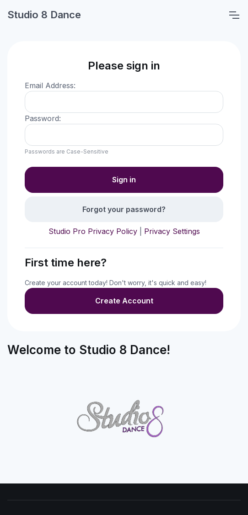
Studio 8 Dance (44, 15)
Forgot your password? (124, 209)
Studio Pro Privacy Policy (93, 231)
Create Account (124, 300)
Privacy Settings (172, 231)
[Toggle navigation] (234, 15)
